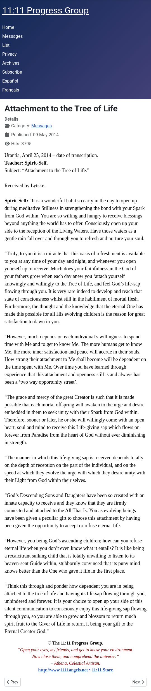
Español (10, 81)
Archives (10, 63)
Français (10, 90)
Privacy (9, 54)
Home (8, 27)
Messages (12, 36)
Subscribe (12, 72)
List (6, 45)
